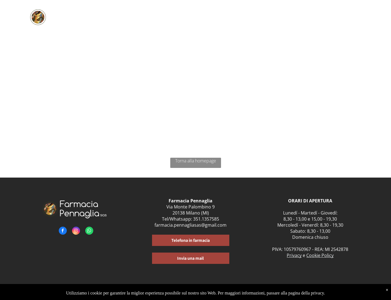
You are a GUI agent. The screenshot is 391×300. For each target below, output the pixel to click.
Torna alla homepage (195, 161)
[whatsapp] (89, 231)
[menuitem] (143, 16)
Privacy (294, 255)
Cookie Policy (320, 255)
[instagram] (76, 231)
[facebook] (63, 231)
